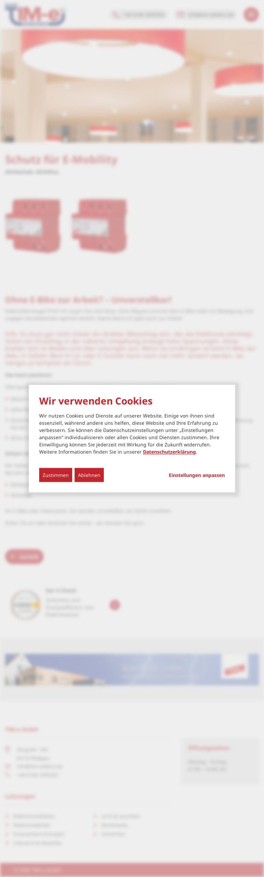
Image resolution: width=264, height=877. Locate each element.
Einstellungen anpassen (197, 474)
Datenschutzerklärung (169, 451)
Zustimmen (56, 474)
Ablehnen (89, 474)
